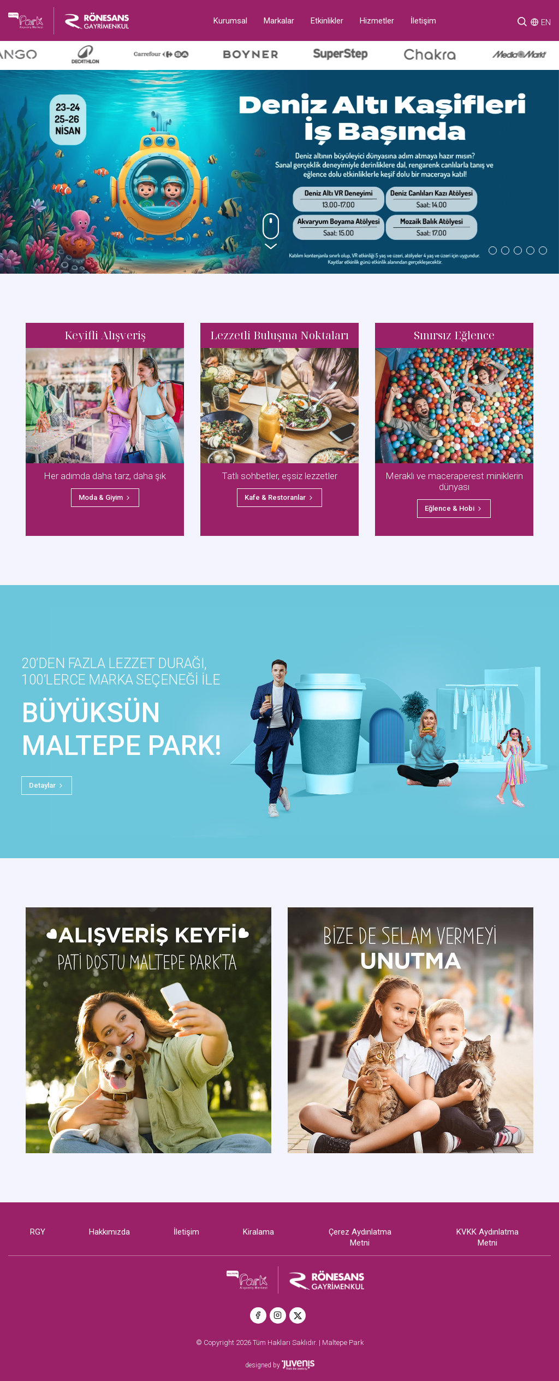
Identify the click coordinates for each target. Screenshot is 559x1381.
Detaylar (46, 785)
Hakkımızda (109, 1232)
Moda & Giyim (105, 497)
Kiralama (258, 1232)
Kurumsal (230, 21)
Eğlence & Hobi (454, 508)
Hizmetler (377, 21)
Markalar (279, 21)
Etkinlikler (327, 21)
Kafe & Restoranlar (279, 497)
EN (546, 22)
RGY (37, 1232)
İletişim (423, 21)
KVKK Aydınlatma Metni (487, 1237)
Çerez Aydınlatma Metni (360, 1237)
